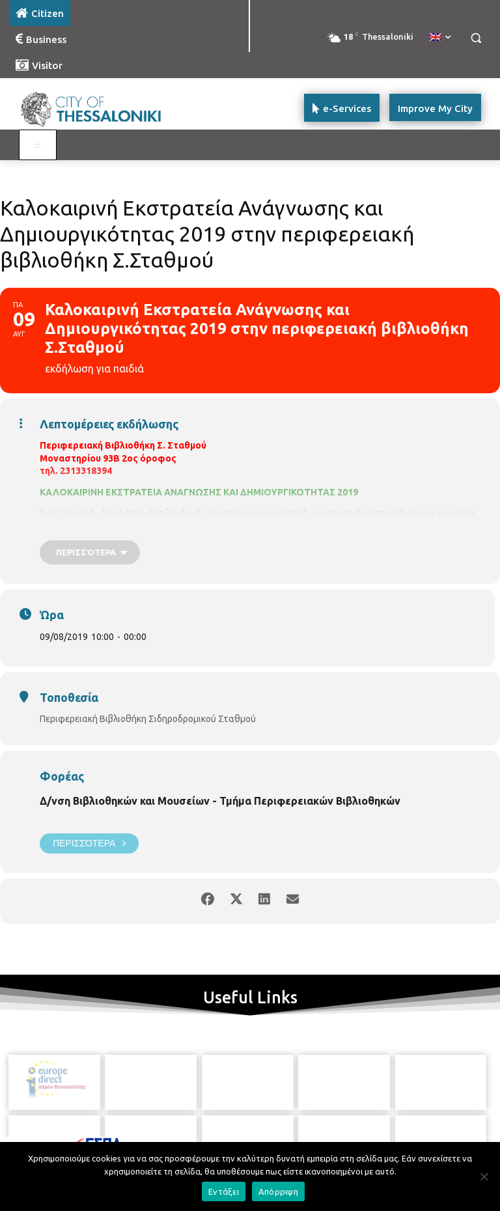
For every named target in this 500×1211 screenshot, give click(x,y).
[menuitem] (440, 37)
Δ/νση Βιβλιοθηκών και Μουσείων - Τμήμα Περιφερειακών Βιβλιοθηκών (220, 801)
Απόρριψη (278, 1191)
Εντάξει (223, 1191)
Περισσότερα (89, 843)
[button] (475, 38)
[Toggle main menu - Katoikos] (38, 145)
